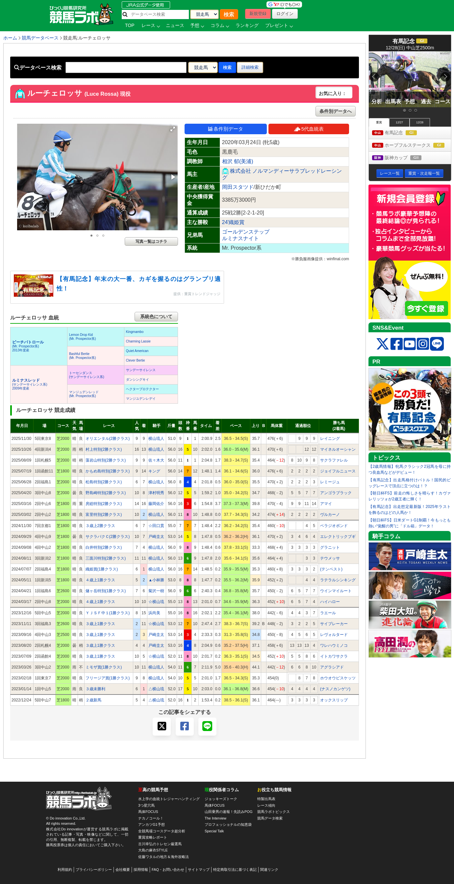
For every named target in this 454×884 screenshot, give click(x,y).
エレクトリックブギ (338, 536)
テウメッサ (330, 558)
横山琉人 (156, 438)
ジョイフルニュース (338, 471)
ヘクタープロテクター (142, 389)
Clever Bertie (135, 360)
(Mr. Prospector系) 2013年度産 (28, 346)
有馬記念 (400, 133)
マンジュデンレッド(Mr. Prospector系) (84, 394)
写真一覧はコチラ (151, 241)
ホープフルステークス (411, 145)
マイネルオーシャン (338, 449)
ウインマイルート (336, 591)
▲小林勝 (156, 580)
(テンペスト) (331, 569)
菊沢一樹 (156, 591)
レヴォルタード (334, 634)
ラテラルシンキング (338, 580)
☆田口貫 (156, 525)
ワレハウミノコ (334, 645)
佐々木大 (156, 460)
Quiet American (137, 351)
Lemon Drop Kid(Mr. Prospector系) (82, 337)
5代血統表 (309, 129)
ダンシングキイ (137, 379)
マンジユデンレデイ (141, 398)
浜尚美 (154, 613)
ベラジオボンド (334, 525)
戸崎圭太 (156, 536)
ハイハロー (330, 601)
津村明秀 (156, 493)
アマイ (326, 503)
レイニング (330, 438)
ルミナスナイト (240, 238)
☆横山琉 (156, 601)
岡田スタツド (238, 187)
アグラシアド (332, 667)
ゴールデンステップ (245, 232)
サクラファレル (334, 460)
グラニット (330, 547)
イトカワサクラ (334, 656)
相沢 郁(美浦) (237, 161)
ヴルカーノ (330, 514)
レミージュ (330, 482)
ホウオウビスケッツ (338, 678)
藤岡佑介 (156, 503)
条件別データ (225, 129)
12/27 (399, 122)
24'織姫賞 (233, 222)
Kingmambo (134, 332)
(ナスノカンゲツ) (335, 689)
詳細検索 (250, 67)
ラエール (328, 613)
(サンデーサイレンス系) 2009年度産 (29, 384)
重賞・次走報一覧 (424, 173)
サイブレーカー (334, 623)
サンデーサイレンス (141, 370)
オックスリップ (334, 700)
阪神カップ (403, 158)
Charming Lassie (138, 341)
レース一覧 (390, 173)
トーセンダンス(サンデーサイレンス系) (86, 375)
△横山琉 (156, 689)
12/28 (419, 122)
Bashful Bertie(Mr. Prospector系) (82, 356)
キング (154, 471)
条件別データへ (335, 111)
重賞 (379, 122)
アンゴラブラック (336, 493)
